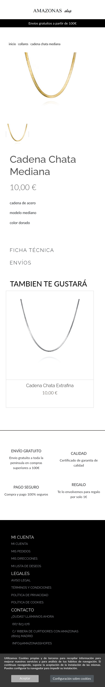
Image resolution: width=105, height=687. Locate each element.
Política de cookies (27, 602)
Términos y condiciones (31, 587)
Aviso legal (21, 580)
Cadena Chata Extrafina (50, 385)
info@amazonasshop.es (32, 643)
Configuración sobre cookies (72, 678)
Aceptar (25, 678)
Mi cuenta (19, 544)
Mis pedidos (21, 551)
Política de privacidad (29, 595)
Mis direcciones (24, 558)
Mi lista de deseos (26, 566)
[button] (4, 349)
